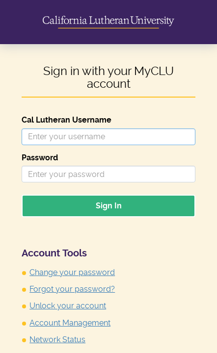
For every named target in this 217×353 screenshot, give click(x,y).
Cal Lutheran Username (66, 120)
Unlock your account (67, 305)
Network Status (57, 339)
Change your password (72, 272)
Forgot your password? (72, 289)
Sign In (109, 205)
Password (40, 157)
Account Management (69, 323)
